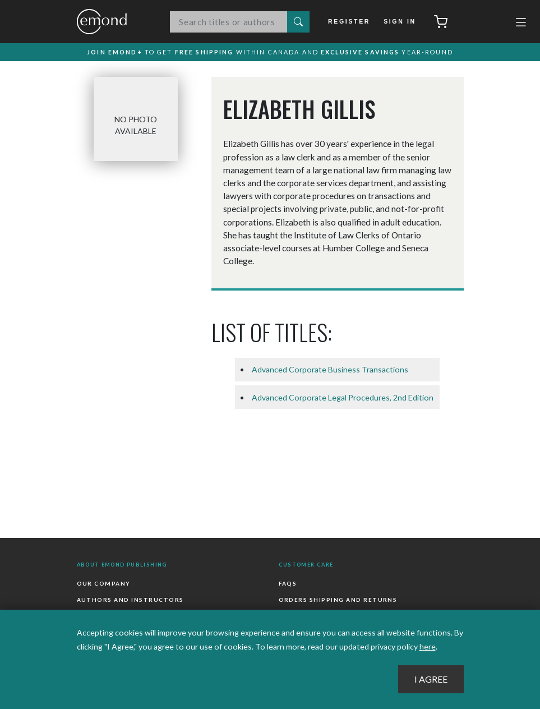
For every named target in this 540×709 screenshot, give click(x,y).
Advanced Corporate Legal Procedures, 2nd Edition (342, 398)
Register (350, 21)
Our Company (104, 584)
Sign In (400, 21)
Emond (113, 21)
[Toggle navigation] (521, 23)
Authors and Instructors (130, 600)
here (427, 646)
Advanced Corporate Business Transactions (330, 370)
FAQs (288, 584)
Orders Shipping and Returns (338, 600)
